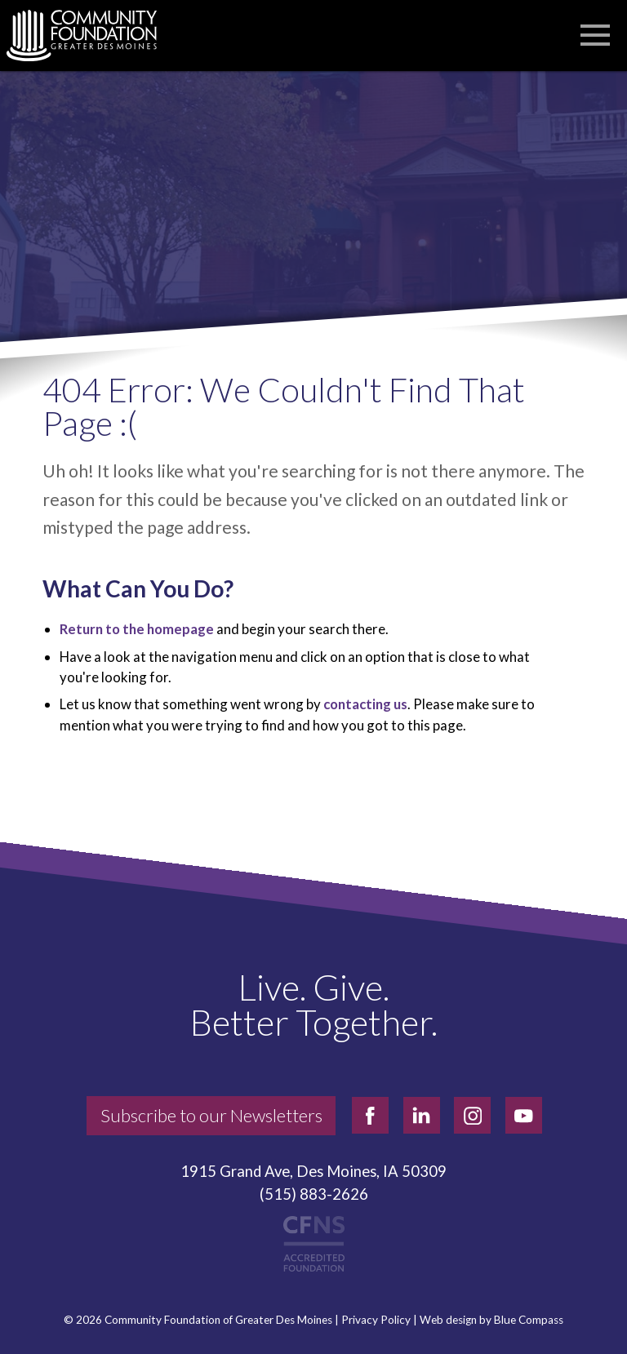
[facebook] (370, 1115)
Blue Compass (528, 1320)
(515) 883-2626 (314, 1194)
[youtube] (523, 1115)
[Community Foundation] (90, 35)
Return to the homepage (137, 628)
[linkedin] (421, 1115)
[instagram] (472, 1115)
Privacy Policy (376, 1320)
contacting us (365, 704)
